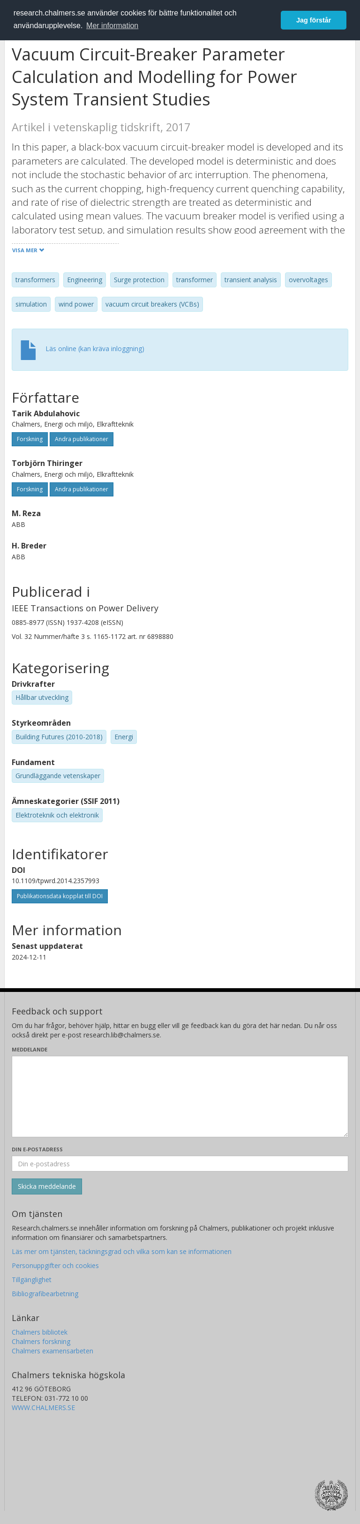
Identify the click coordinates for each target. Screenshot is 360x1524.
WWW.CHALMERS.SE (43, 1407)
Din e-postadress (37, 1149)
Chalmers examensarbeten (52, 1350)
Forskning (30, 439)
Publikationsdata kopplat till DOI (60, 896)
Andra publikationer (81, 439)
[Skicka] (47, 1186)
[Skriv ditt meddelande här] (180, 1096)
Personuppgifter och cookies (55, 1265)
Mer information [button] (112, 26)
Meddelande (29, 1049)
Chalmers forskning (41, 1341)
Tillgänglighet (32, 1279)
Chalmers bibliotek (40, 1332)
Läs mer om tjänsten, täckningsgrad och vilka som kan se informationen (122, 1251)
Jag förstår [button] (313, 20)
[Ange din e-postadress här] (180, 1163)
